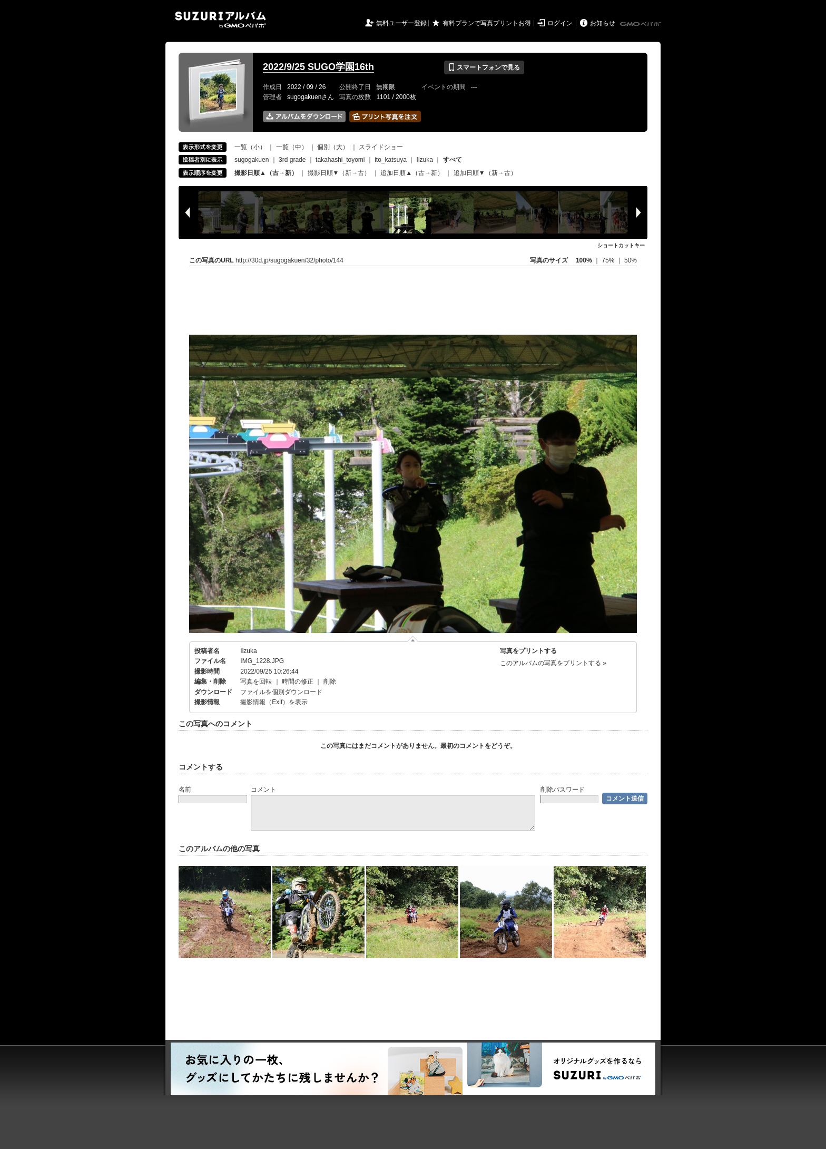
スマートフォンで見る (483, 67)
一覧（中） (292, 147)
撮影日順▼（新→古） (339, 173)
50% (630, 260)
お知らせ (602, 23)
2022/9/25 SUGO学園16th (318, 67)
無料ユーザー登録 (401, 23)
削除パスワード (562, 789)
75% (609, 260)
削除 (329, 681)
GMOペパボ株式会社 (641, 24)
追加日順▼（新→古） (485, 173)
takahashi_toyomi (340, 159)
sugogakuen (251, 159)
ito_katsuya (391, 159)
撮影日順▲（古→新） (266, 173)
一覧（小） (250, 147)
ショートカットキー (621, 245)
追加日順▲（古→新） (412, 173)
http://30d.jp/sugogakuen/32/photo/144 (289, 260)
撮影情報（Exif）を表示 (274, 702)
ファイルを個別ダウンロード (281, 692)
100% (584, 260)
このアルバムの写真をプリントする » (553, 663)
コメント (263, 789)
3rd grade (292, 159)
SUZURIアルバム (220, 19)
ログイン (560, 23)
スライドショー (381, 147)
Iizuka (425, 159)
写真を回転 (256, 681)
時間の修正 (297, 681)
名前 (185, 789)
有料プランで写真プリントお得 (486, 23)
